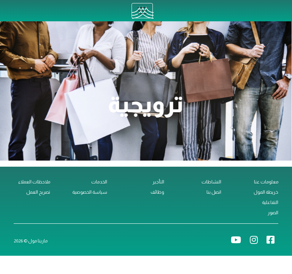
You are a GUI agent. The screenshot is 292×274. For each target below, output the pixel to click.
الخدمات (99, 182)
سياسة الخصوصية (89, 192)
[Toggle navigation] (142, 10)
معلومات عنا (266, 182)
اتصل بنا (213, 192)
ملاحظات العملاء (34, 182)
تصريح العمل (38, 192)
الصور (273, 212)
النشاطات (211, 182)
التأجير (158, 182)
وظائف (157, 192)
